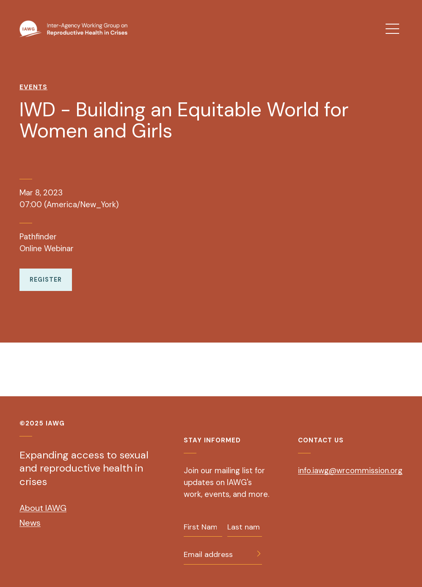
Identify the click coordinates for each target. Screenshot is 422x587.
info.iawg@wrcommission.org (350, 471)
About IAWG (42, 507)
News (30, 522)
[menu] (392, 29)
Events (33, 87)
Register (46, 279)
